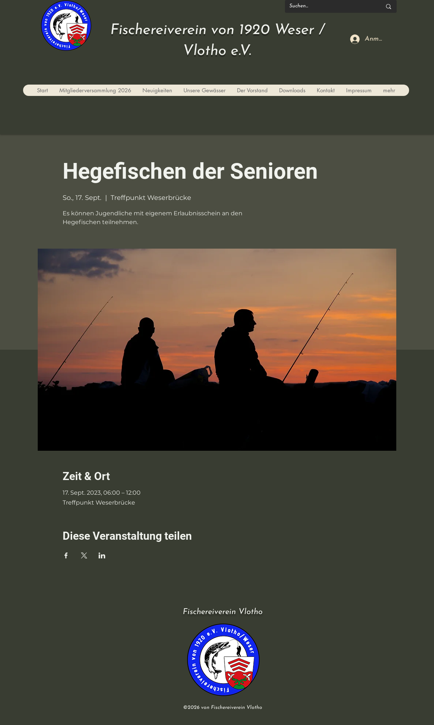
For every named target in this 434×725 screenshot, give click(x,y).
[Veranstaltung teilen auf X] (84, 555)
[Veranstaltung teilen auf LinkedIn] (102, 555)
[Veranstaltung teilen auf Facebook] (66, 555)
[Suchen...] (330, 6)
